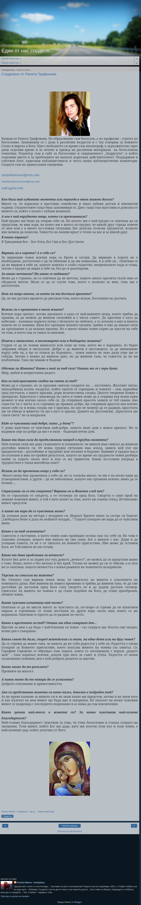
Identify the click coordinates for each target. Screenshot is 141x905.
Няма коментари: (46, 811)
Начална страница (69, 826)
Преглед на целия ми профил (15, 896)
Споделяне (7, 816)
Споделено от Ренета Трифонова (28, 74)
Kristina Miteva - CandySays (31, 882)
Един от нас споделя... (27, 50)
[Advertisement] (69, 24)
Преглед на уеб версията (69, 831)
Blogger (77, 902)
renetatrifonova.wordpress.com (20, 181)
